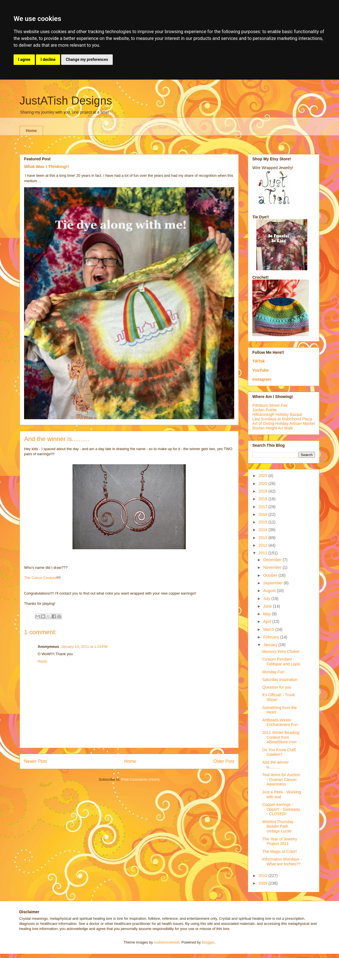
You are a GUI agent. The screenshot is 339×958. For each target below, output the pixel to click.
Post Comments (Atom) (140, 779)
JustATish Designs (66, 100)
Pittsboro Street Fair (270, 405)
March (269, 629)
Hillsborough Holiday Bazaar (277, 414)
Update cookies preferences (23, 955)
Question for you (276, 687)
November (272, 567)
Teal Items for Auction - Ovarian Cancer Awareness (281, 779)
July (267, 598)
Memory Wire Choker (281, 651)
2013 (263, 537)
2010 (263, 875)
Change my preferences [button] (87, 59)
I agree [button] (24, 59)
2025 (263, 475)
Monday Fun (273, 672)
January (270, 644)
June (268, 606)
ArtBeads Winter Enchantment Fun (280, 722)
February (271, 637)
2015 (263, 522)
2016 (263, 514)
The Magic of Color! (279, 851)
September (273, 583)
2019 (263, 491)
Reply (42, 661)
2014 (263, 529)
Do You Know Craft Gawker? (279, 752)
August (269, 590)
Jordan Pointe (264, 410)
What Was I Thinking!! (46, 166)
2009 (263, 883)
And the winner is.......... (275, 764)
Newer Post (35, 761)
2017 (263, 506)
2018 (263, 499)
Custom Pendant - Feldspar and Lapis (281, 661)
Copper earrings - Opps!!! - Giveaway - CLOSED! (281, 809)
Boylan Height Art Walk (272, 428)
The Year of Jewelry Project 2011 (279, 841)
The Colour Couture (40, 578)
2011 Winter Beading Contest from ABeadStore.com (280, 737)
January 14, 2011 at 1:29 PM (84, 646)
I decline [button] (48, 59)
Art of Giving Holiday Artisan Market (283, 423)
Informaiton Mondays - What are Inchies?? (282, 861)
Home (31, 130)
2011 (263, 553)
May (267, 614)
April (267, 621)
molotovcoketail (167, 942)
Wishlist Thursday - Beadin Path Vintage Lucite (279, 826)
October (270, 575)
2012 (263, 545)
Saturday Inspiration (280, 679)
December (272, 559)
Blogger (208, 942)
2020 (263, 483)
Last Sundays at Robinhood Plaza (282, 419)
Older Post (223, 761)
